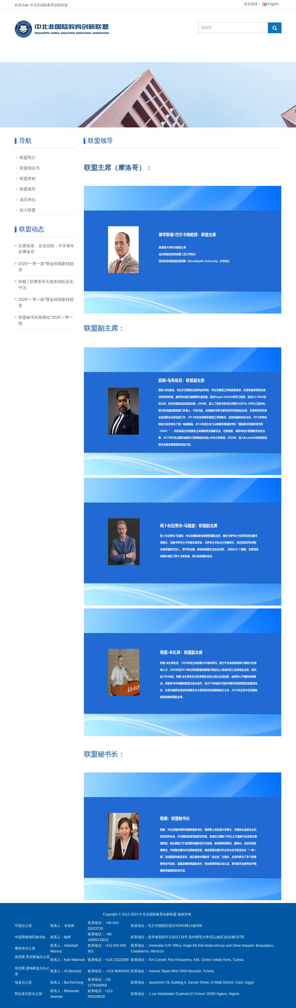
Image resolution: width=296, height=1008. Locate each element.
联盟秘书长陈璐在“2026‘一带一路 (45, 320)
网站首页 (32, 55)
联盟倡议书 (30, 168)
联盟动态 (138, 55)
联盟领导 (28, 189)
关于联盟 (67, 55)
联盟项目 (103, 55)
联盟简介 (28, 157)
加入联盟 (28, 210)
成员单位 (28, 199)
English (270, 4)
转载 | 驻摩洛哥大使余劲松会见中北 (45, 284)
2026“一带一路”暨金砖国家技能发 (46, 266)
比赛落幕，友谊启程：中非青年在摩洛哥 (46, 248)
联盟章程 (28, 178)
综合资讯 (173, 55)
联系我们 (208, 55)
